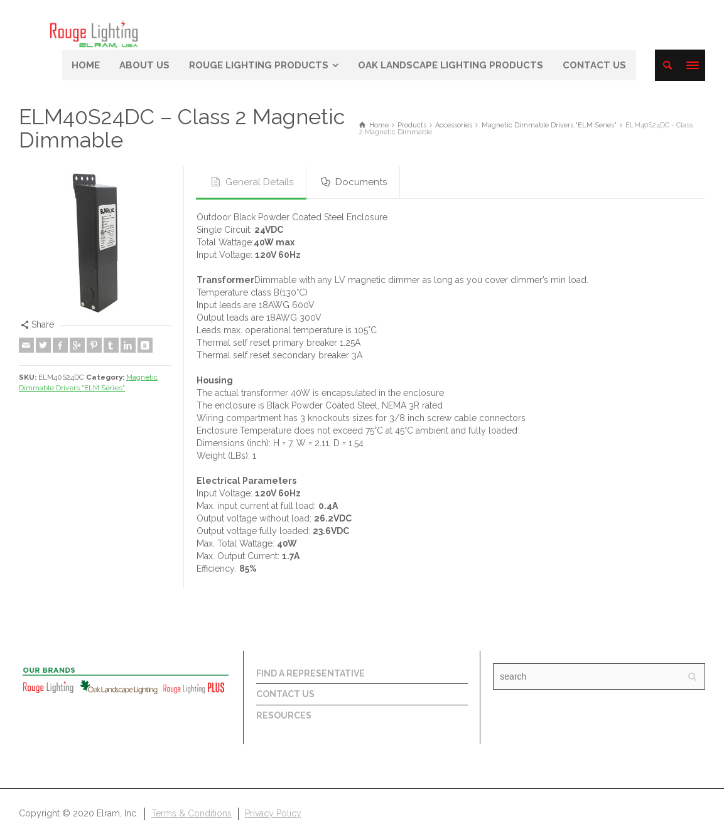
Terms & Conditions (191, 813)
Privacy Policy (273, 813)
